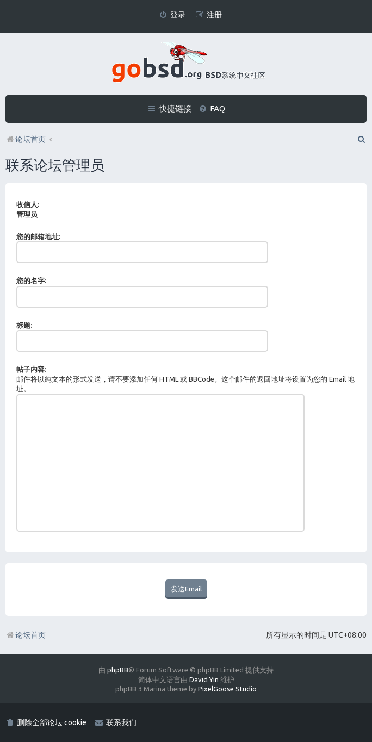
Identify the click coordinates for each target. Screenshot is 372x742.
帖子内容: (31, 369)
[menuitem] (172, 15)
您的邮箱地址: (38, 236)
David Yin (204, 679)
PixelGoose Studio (227, 689)
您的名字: (31, 280)
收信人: (27, 204)
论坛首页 (25, 635)
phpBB (117, 670)
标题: (24, 325)
